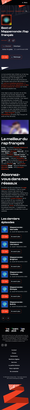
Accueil (3, 11)
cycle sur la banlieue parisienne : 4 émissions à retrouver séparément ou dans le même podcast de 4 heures (15, 85)
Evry (11, 153)
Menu (24, 2)
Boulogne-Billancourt (20, 147)
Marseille (5, 167)
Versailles (16, 156)
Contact (15, 350)
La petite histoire (15, 365)
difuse (21, 378)
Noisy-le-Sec (23, 160)
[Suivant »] (8, 318)
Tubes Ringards (10, 112)
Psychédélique (5, 114)
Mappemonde (19, 11)
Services (14, 362)
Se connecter (15, 371)
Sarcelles (14, 151)
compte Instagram (16, 198)
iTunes (11, 205)
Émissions (11, 11)
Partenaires (14, 356)
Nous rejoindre (14, 368)
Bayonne (9, 163)
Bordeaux (10, 154)
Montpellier (20, 158)
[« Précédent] (3, 318)
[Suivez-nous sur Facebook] (2, 345)
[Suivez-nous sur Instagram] (5, 345)
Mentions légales (15, 359)
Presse (15, 353)
